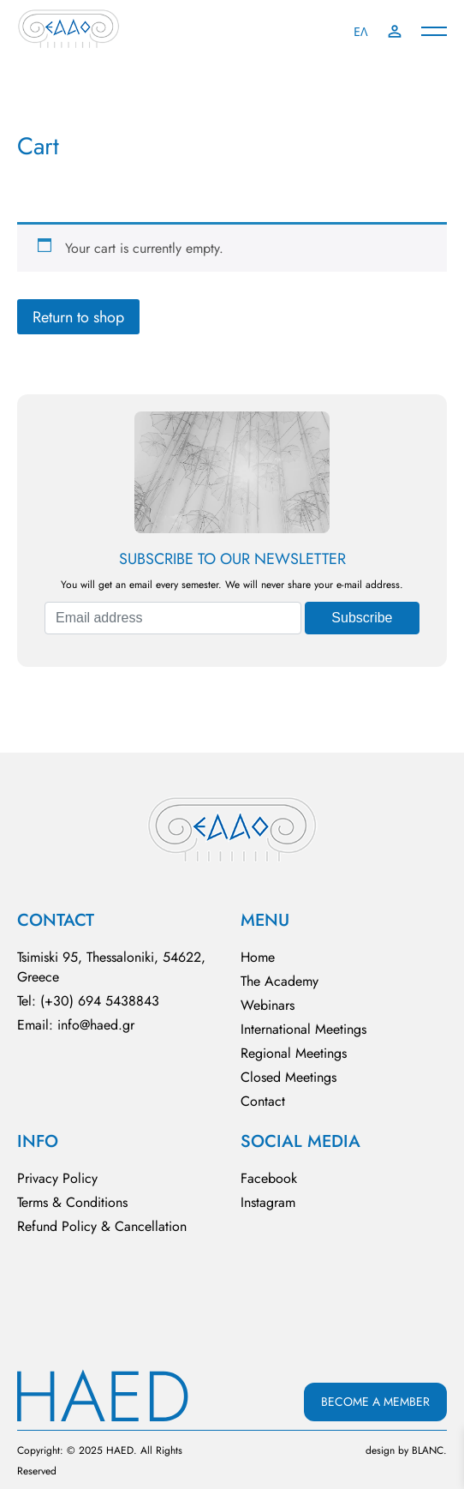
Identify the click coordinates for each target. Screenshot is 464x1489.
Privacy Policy (57, 1178)
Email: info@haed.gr (75, 1025)
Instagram (268, 1202)
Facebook (269, 1178)
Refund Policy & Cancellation (102, 1226)
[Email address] (173, 618)
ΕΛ (361, 31)
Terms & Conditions (72, 1202)
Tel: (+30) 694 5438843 (88, 1001)
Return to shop (78, 317)
